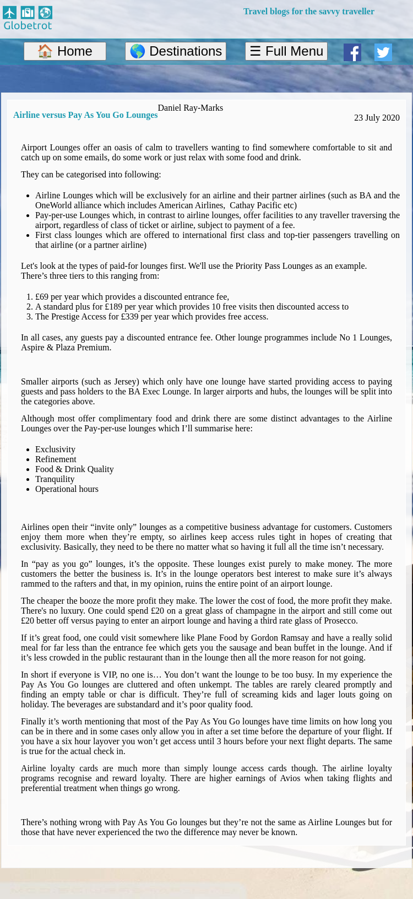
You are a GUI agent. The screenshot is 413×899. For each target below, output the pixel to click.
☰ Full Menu (286, 51)
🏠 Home (65, 51)
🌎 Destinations (175, 51)
